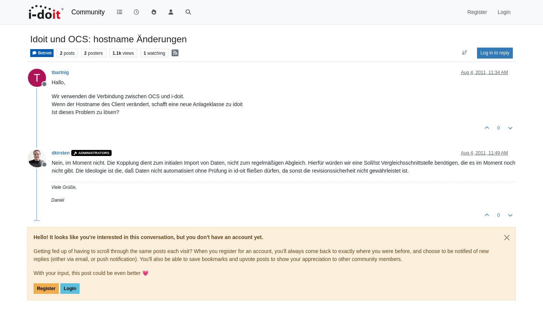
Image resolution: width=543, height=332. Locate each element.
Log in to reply (494, 53)
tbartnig (60, 72)
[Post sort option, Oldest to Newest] (465, 53)
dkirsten (61, 153)
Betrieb (42, 53)
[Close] (506, 237)
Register (46, 288)
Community (88, 12)
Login (70, 288)
